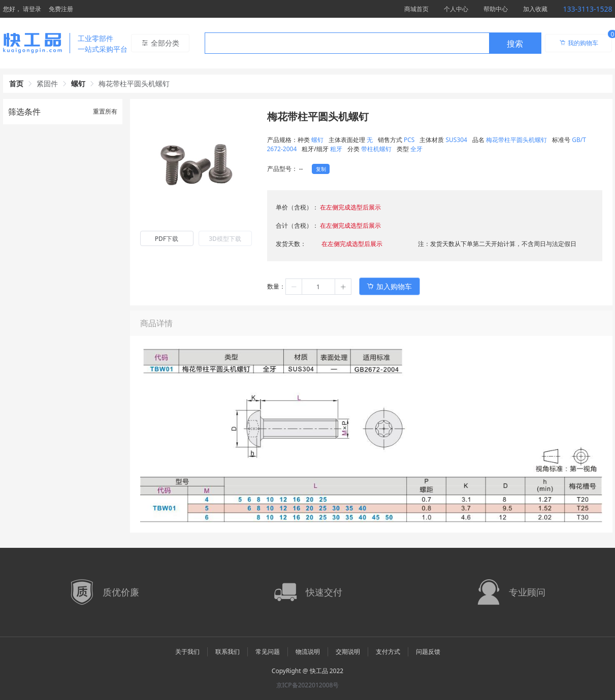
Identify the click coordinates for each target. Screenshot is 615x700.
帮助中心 (495, 9)
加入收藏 (535, 9)
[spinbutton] (318, 286)
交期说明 (348, 651)
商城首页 (416, 9)
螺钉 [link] (78, 83)
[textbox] (347, 43)
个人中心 (456, 9)
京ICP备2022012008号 (307, 685)
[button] (294, 286)
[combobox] (373, 43)
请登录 (32, 9)
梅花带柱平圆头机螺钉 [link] (134, 83)
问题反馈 (428, 651)
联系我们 (227, 651)
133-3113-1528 (587, 9)
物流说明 (308, 651)
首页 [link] (16, 83)
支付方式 (388, 651)
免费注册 (61, 9)
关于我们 (187, 651)
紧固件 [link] (47, 83)
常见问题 (267, 651)
